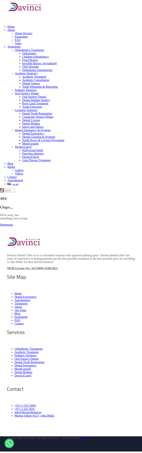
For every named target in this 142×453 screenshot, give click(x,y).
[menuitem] (74, 184)
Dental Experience (25, 296)
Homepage (6, 224)
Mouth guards (22, 368)
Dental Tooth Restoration (29, 362)
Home (18, 293)
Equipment (20, 316)
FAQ (17, 320)
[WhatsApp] (9, 442)
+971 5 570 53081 (25, 405)
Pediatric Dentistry (25, 355)
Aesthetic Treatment (26, 352)
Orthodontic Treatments (28, 348)
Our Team (20, 310)
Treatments (21, 303)
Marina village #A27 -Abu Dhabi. (34, 415)
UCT (83, 437)
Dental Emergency (25, 365)
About (18, 306)
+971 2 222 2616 (24, 409)
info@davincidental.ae (27, 412)
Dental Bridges (23, 372)
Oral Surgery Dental (26, 358)
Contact (19, 323)
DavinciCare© (23, 375)
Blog (17, 313)
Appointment (22, 300)
